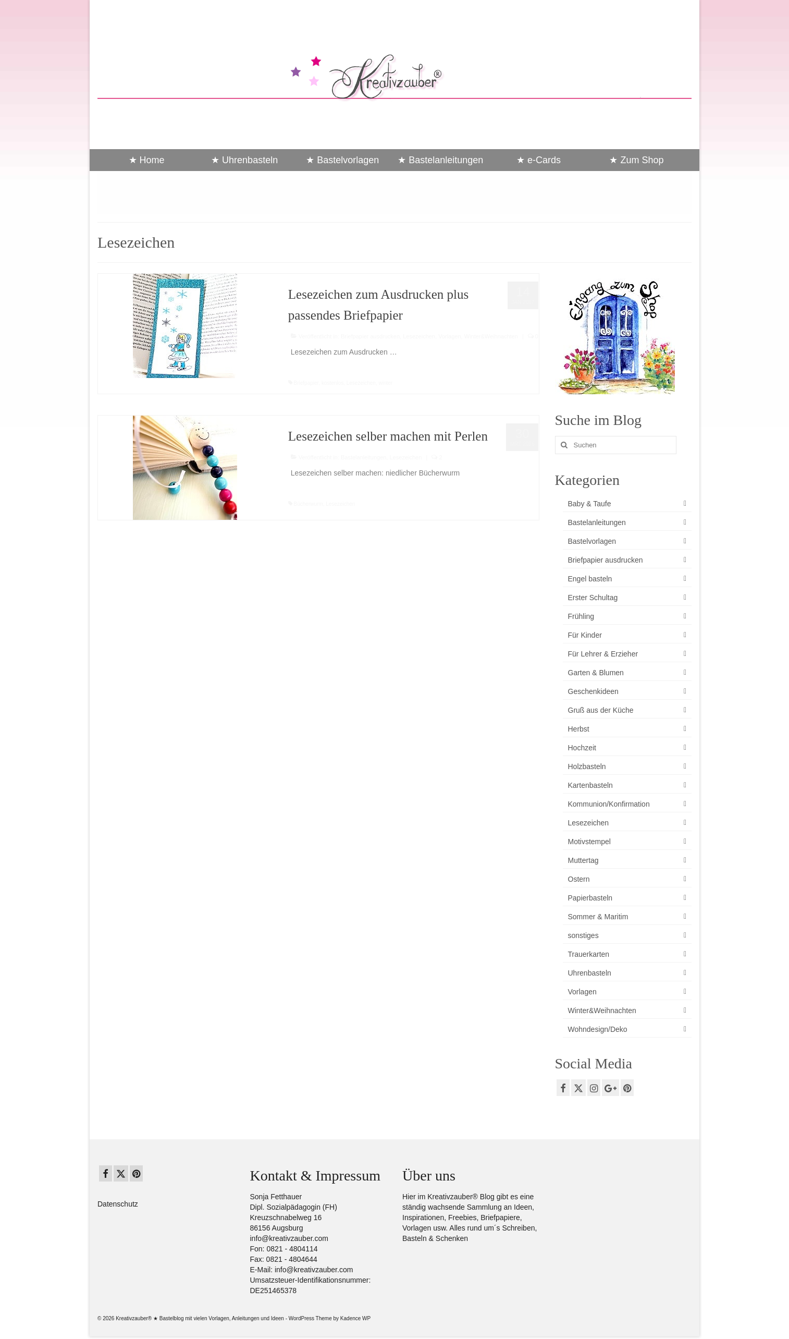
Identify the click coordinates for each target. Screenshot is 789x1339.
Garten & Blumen (596, 672)
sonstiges (583, 935)
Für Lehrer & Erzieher (603, 654)
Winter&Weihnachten (491, 336)
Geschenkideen (593, 691)
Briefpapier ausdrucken (370, 336)
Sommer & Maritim (598, 916)
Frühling (581, 616)
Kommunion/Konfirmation (609, 804)
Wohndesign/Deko (597, 1029)
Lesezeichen (419, 336)
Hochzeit (582, 748)
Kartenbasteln (590, 785)
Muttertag (583, 860)
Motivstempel (589, 841)
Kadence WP (355, 1318)
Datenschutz (117, 1204)
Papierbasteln (590, 898)
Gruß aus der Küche (601, 710)
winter (385, 383)
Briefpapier (306, 383)
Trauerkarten (589, 954)
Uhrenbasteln (589, 973)
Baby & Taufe (589, 504)
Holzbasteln (587, 766)
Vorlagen (449, 336)
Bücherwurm (308, 504)
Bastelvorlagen (592, 541)
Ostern (579, 879)
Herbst (578, 729)
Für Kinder (585, 635)
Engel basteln (590, 579)
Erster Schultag (593, 597)
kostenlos (332, 383)
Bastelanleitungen (363, 457)
